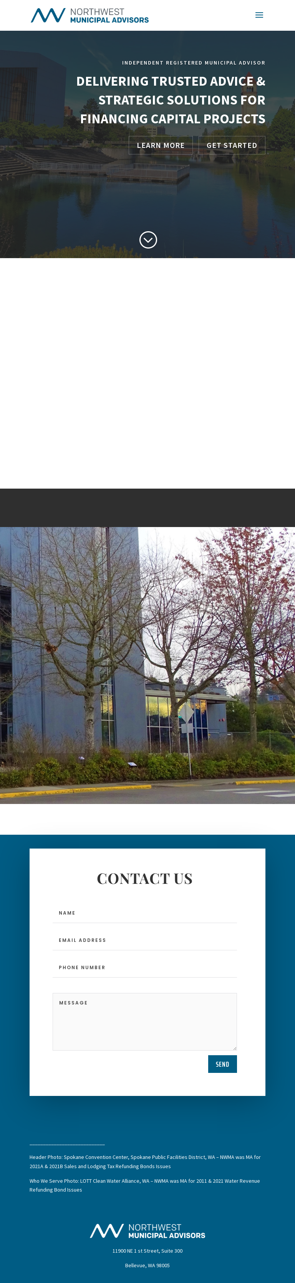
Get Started (232, 145)
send (222, 1064)
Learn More (161, 145)
